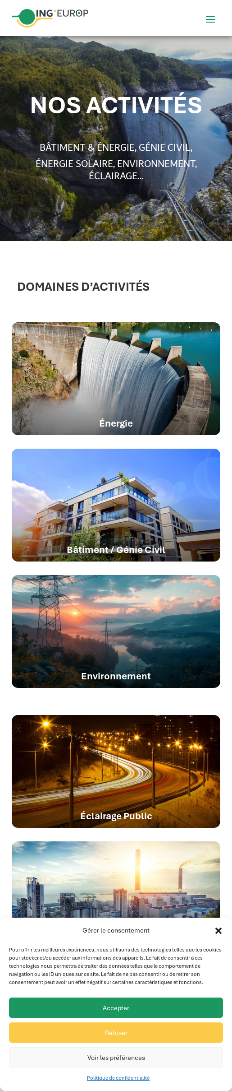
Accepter (116, 1008)
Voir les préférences (116, 1058)
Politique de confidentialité (118, 1078)
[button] (218, 930)
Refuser (116, 1033)
